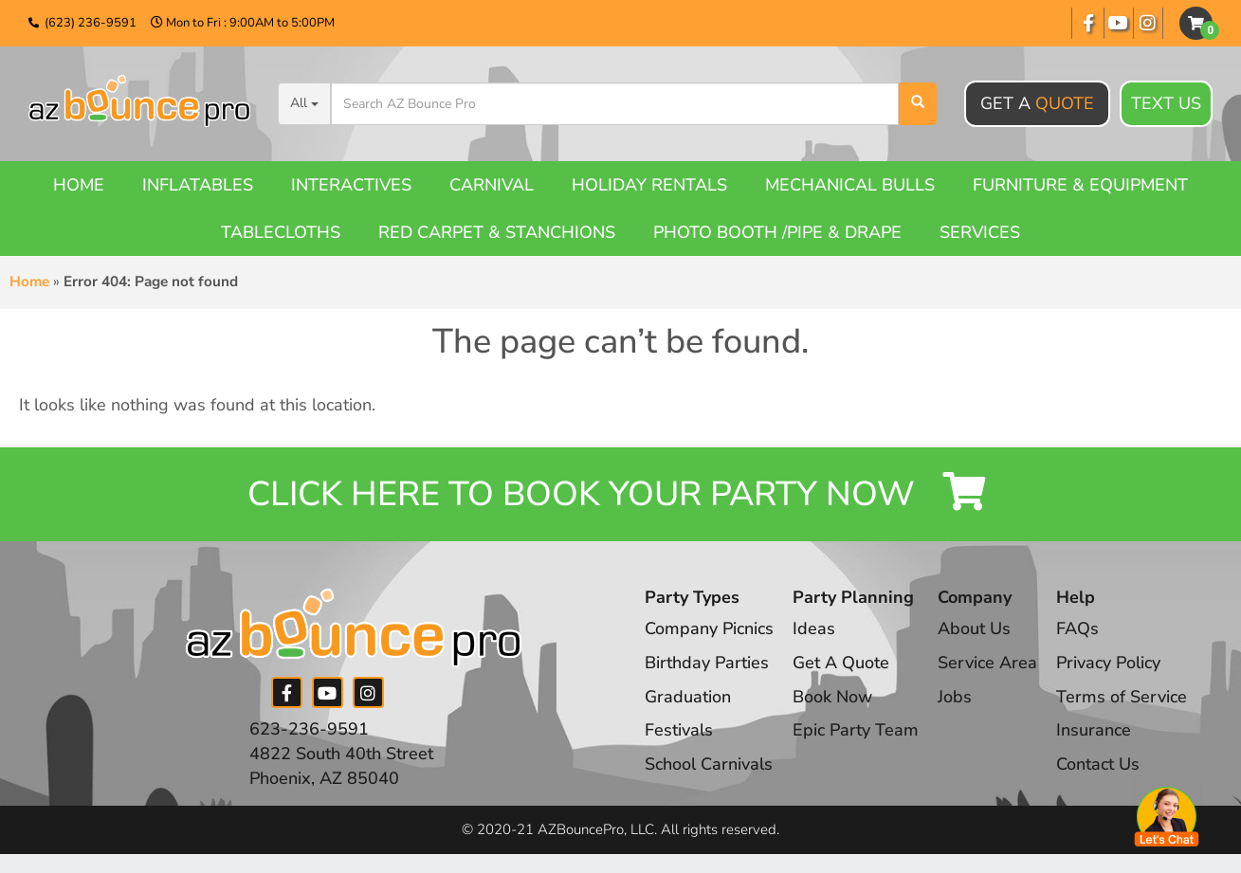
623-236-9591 (309, 729)
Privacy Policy (1108, 662)
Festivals (679, 729)
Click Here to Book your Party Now (621, 494)
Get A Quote (841, 662)
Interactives (351, 184)
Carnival (491, 184)
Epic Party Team (856, 729)
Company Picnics (709, 628)
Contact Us (1098, 764)
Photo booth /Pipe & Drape (777, 232)
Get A (1037, 103)
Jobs (955, 696)
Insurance (1093, 729)
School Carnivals (709, 764)
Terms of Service (1121, 696)
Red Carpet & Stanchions (496, 232)
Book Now (832, 696)
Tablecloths (280, 232)
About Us (974, 628)
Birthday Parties (707, 662)
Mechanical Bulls (850, 184)
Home (78, 184)
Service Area (987, 662)
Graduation (688, 696)
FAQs (1077, 628)
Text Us (1166, 104)
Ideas (814, 628)
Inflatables (197, 184)
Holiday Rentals (649, 184)
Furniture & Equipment (1080, 184)
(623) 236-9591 (91, 22)
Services (980, 232)
